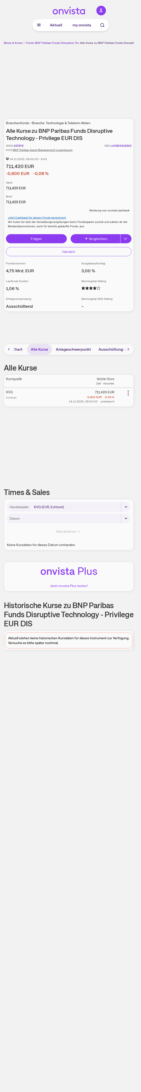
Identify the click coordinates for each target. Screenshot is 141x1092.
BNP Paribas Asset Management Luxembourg (43, 150)
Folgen (36, 239)
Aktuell (56, 25)
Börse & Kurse (13, 43)
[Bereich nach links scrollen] (9, 349)
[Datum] (76, 518)
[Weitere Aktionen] (128, 393)
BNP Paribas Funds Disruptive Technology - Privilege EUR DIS (75, 43)
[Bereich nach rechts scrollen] (128, 349)
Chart (17, 349)
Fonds (30, 43)
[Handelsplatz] (81, 507)
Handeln (68, 252)
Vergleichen (95, 239)
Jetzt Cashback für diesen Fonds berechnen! (37, 218)
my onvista (82, 25)
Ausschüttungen (113, 349)
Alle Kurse (39, 349)
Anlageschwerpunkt (73, 349)
